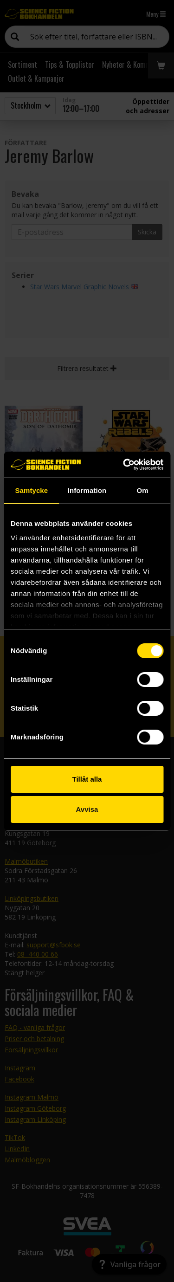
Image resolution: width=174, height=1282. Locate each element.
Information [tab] (87, 490)
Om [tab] (142, 490)
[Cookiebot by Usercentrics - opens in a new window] (123, 465)
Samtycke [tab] (31, 490)
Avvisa (87, 809)
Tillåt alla (87, 779)
